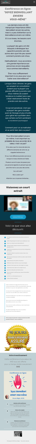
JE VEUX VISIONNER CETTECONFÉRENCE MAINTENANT (18, 217)
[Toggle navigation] (34, 1)
